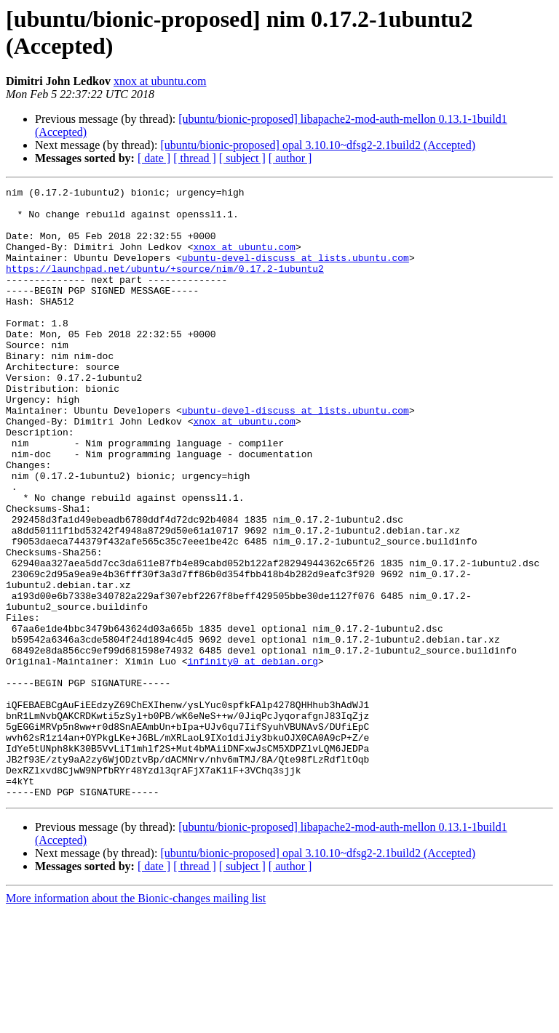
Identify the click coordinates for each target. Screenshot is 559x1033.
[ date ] (154, 158)
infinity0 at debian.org (253, 756)
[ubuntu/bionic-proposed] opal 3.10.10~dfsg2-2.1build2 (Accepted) (317, 145)
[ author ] (290, 158)
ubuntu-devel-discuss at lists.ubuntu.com (295, 272)
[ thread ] (194, 158)
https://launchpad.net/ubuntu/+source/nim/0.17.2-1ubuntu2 (165, 285)
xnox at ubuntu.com (160, 81)
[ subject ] (242, 158)
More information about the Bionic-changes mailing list (136, 1020)
